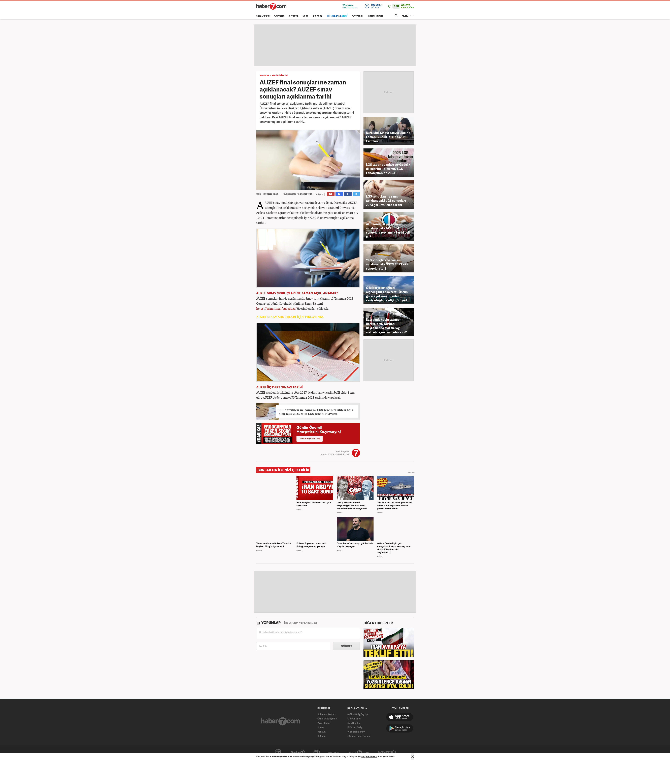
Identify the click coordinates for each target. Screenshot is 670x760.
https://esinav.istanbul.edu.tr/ (276, 308)
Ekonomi (317, 16)
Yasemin (387, 752)
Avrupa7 (316, 752)
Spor (305, 16)
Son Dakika (263, 16)
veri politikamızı (369, 756)
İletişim (321, 736)
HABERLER (264, 76)
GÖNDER (346, 646)
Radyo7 (298, 752)
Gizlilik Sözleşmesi (327, 718)
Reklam (321, 731)
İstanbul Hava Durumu (359, 736)
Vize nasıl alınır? (356, 731)
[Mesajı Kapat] (412, 756)
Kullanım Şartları (326, 714)
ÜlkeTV (333, 752)
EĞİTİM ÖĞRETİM (280, 76)
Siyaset (293, 16)
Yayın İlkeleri (324, 722)
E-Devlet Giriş (354, 727)
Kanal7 (278, 752)
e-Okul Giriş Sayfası (357, 714)
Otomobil (357, 16)
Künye (320, 727)
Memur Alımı (354, 718)
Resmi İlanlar (375, 16)
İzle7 (358, 752)
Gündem (279, 16)
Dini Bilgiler (353, 722)
